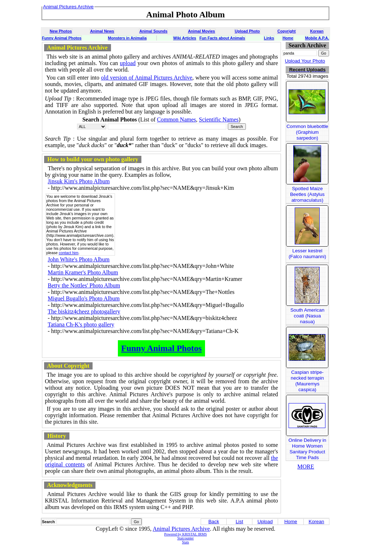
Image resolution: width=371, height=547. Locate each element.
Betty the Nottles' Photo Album (84, 285)
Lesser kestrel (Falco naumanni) (307, 253)
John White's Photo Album (79, 259)
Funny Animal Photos (61, 38)
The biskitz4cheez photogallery (84, 311)
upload (128, 63)
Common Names (176, 119)
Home (287, 38)
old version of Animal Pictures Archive (146, 77)
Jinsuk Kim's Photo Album (79, 181)
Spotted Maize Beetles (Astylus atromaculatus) (307, 194)
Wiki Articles (184, 38)
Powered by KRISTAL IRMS (185, 534)
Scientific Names (219, 119)
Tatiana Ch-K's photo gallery (81, 324)
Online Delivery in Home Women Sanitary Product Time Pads (307, 448)
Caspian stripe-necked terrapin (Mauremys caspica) (307, 380)
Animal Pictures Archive (181, 529)
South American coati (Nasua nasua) (307, 315)
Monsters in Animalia (127, 38)
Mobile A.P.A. (317, 38)
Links (269, 38)
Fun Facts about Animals (222, 38)
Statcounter (185, 538)
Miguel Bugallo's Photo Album (84, 298)
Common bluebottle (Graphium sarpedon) (307, 132)
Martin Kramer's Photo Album (83, 272)
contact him (68, 253)
